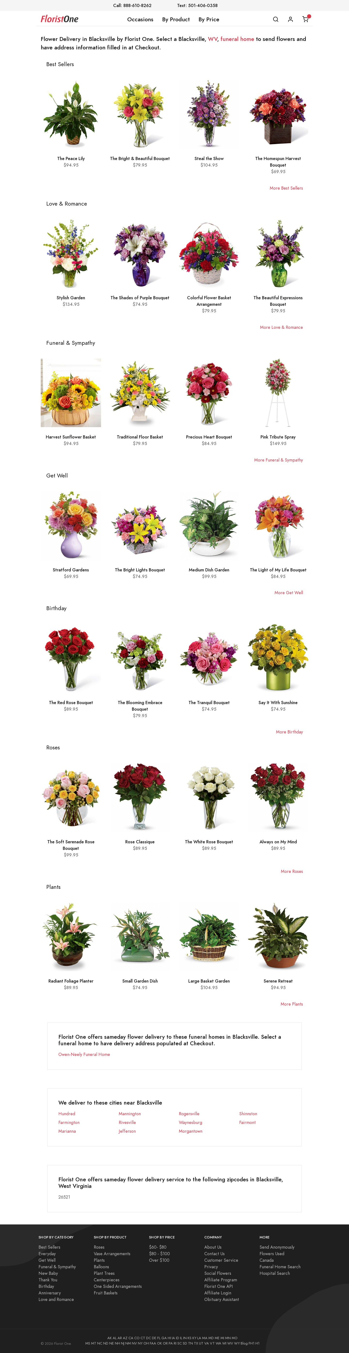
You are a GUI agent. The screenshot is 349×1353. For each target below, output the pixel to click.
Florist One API (218, 1286)
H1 (257, 1343)
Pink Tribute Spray (278, 437)
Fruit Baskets (106, 1293)
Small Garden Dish (140, 981)
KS (189, 1338)
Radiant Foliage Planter (70, 981)
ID (177, 1338)
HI (169, 1338)
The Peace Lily (71, 158)
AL (115, 1338)
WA (218, 1343)
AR (120, 1338)
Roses (99, 1247)
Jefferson (127, 1131)
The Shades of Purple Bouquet (140, 298)
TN (190, 1343)
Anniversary (50, 1293)
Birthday (46, 1286)
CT (143, 1338)
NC (99, 1343)
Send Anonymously (277, 1247)
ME (217, 1338)
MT (93, 1343)
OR (165, 1343)
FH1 (251, 1343)
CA (130, 1338)
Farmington (68, 1122)
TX (196, 1343)
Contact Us (214, 1254)
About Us (213, 1247)
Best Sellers (49, 1247)
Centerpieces (106, 1280)
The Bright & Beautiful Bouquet (140, 158)
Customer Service (221, 1260)
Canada (267, 1260)
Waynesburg (190, 1122)
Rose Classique (140, 842)
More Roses (292, 871)
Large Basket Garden (209, 981)
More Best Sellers (286, 188)
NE (111, 1343)
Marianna (67, 1131)
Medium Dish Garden (209, 570)
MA (204, 1338)
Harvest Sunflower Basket (71, 437)
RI (175, 1343)
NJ (122, 1343)
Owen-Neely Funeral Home (84, 1054)
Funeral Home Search (280, 1267)
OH (146, 1343)
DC (148, 1338)
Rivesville (127, 1122)
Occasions (140, 19)
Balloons (101, 1267)
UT (201, 1343)
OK (159, 1343)
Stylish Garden (71, 298)
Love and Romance (56, 1299)
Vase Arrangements (112, 1254)
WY (237, 1343)
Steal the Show (209, 158)
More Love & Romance (281, 327)
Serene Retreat (278, 981)
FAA (153, 1343)
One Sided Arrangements (118, 1286)
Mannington (130, 1114)
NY (140, 1343)
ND (105, 1343)
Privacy (211, 1267)
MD (211, 1338)
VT (212, 1343)
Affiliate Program (220, 1280)
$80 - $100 (159, 1254)
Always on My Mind (278, 842)
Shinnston (248, 1114)
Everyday (47, 1254)
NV (134, 1343)
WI (224, 1343)
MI (222, 1338)
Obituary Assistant (221, 1299)
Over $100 (159, 1260)
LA (199, 1338)
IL (181, 1338)
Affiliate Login (217, 1293)
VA (206, 1343)
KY (194, 1338)
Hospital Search (275, 1273)
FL (158, 1338)
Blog (244, 1343)
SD (185, 1343)
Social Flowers (217, 1273)
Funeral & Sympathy (57, 1267)
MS (87, 1343)
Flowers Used (272, 1254)
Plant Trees (104, 1273)
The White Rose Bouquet (209, 842)
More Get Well (289, 593)
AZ (125, 1338)
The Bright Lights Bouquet (140, 570)
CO (137, 1338)
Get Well (47, 1260)
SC (179, 1343)
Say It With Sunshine (278, 703)
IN (185, 1338)
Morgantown (190, 1131)
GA (164, 1338)
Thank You (48, 1280)
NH (117, 1343)
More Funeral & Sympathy (278, 460)
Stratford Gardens (71, 570)
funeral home (237, 39)
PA (171, 1343)
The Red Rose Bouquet (71, 703)
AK (109, 1338)
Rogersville (189, 1114)
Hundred (66, 1114)
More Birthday (289, 732)
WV (212, 39)
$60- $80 (158, 1247)
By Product (176, 19)
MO (235, 1338)
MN (228, 1338)
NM (128, 1343)
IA (173, 1338)
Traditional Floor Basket (140, 437)
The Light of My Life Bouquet (278, 570)
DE (154, 1338)
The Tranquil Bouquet (209, 703)
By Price (208, 19)
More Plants (292, 1004)
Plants (99, 1260)
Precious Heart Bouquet (209, 437)
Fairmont (247, 1122)
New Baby (48, 1273)
